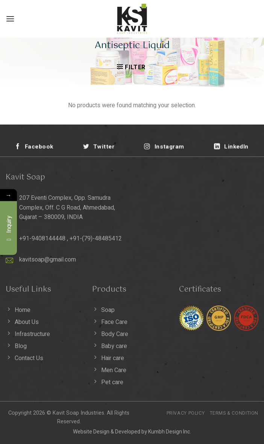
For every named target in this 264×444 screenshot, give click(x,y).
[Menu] (10, 18)
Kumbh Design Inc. (169, 432)
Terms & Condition (234, 413)
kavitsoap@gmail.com (47, 259)
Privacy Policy (186, 413)
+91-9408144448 (42, 238)
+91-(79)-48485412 (96, 238)
